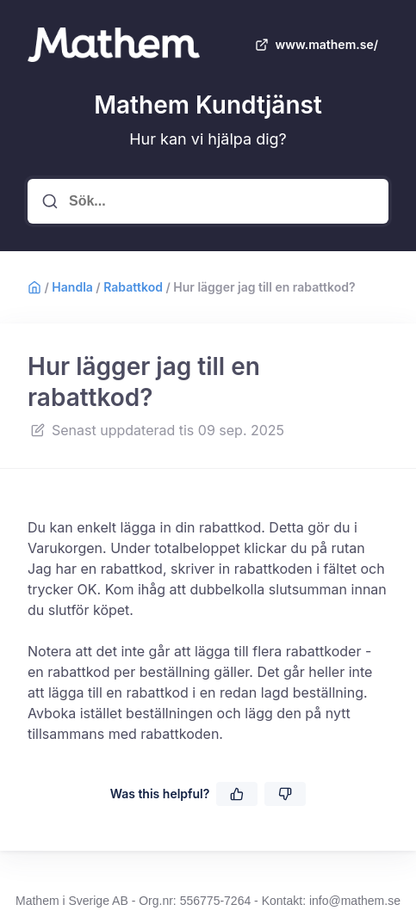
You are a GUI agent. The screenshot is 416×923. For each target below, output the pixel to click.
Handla (72, 287)
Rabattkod (133, 287)
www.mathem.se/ (315, 44)
